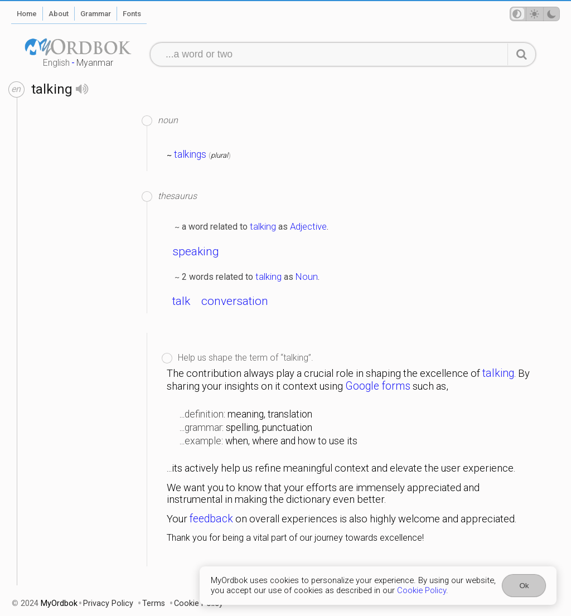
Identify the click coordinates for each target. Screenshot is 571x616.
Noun (307, 276)
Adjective (308, 226)
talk (181, 301)
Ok (524, 585)
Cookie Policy (421, 590)
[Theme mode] (535, 14)
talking (263, 226)
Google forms (377, 386)
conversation (234, 301)
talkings (190, 154)
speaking (195, 251)
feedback (211, 518)
